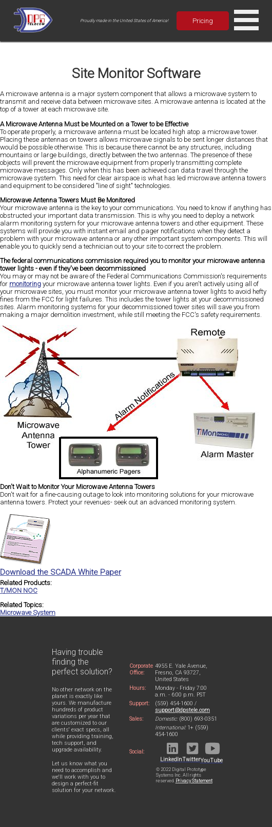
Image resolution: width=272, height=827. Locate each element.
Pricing (202, 21)
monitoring (25, 284)
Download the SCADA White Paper (60, 567)
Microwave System (27, 612)
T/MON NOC (18, 590)
